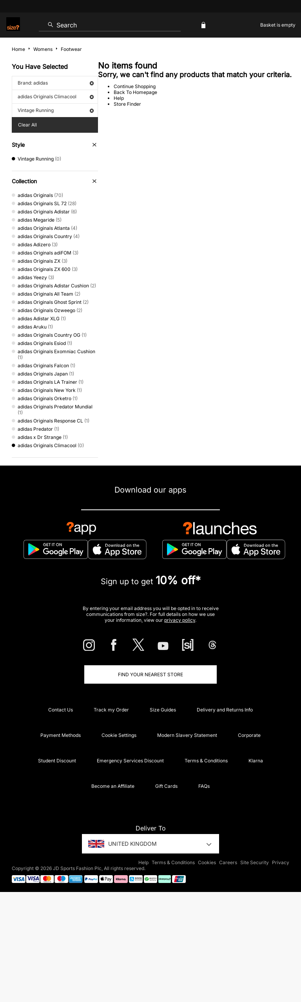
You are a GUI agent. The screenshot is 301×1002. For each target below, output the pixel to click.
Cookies (207, 862)
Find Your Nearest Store (150, 674)
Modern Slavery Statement (187, 735)
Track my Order (111, 710)
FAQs (204, 786)
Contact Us (60, 710)
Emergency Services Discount (130, 761)
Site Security (254, 862)
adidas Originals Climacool (56, 96)
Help (119, 98)
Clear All (27, 125)
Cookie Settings (119, 735)
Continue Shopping (135, 86)
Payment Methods (60, 735)
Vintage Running (56, 110)
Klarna (255, 761)
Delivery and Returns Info (225, 710)
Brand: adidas (56, 83)
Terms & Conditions (206, 761)
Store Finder (127, 104)
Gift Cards (166, 786)
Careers (228, 862)
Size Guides (163, 710)
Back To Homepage (135, 92)
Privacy (280, 862)
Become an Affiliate (112, 786)
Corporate (249, 735)
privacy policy (179, 620)
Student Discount (57, 761)
